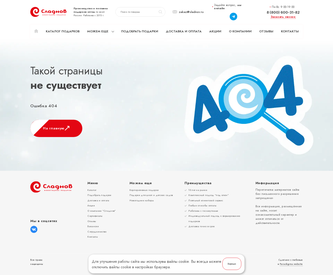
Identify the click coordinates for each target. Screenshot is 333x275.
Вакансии (93, 226)
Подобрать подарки (139, 31)
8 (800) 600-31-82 (283, 12)
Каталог (91, 190)
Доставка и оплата (184, 31)
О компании (240, 31)
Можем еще (97, 31)
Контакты (290, 31)
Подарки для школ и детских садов (151, 195)
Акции (215, 31)
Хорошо (232, 264)
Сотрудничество (96, 231)
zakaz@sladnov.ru (191, 12)
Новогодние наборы (142, 200)
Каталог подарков (63, 31)
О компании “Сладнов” (101, 211)
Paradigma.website (291, 264)
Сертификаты (94, 216)
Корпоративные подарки (144, 190)
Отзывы (266, 31)
